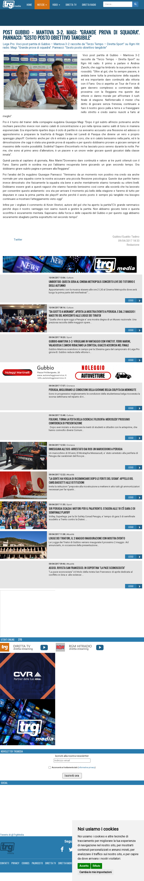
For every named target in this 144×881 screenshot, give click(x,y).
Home (31, 4)
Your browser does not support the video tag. (27, 613)
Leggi (135, 300)
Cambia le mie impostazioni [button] (95, 872)
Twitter (18, 239)
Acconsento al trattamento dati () (74, 767)
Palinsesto (37, 863)
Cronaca (71, 386)
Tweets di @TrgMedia (12, 834)
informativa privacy (87, 767)
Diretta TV (71, 4)
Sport (69, 337)
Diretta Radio (89, 4)
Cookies (25, 863)
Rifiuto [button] (96, 865)
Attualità (70, 474)
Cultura (70, 278)
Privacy (15, 863)
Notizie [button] (42, 4)
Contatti (4, 863)
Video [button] (56, 4)
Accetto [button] (84, 865)
